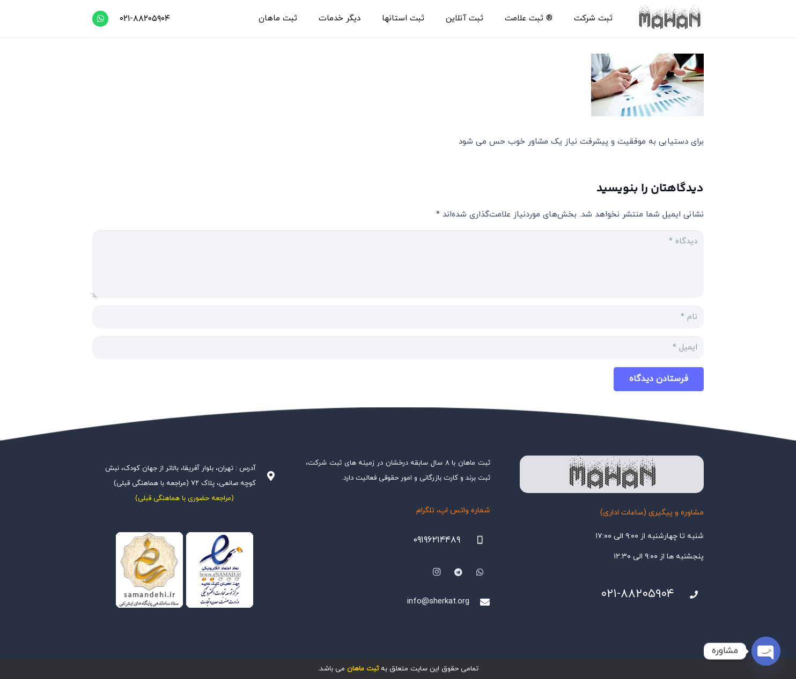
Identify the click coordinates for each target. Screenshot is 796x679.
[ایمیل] (398, 348)
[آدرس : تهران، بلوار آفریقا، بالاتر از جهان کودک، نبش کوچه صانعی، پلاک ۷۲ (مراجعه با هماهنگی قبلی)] (266, 476)
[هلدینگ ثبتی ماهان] (669, 18)
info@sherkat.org (438, 601)
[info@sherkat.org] (479, 602)
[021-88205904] (689, 595)
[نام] (398, 317)
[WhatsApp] (100, 19)
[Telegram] (458, 572)
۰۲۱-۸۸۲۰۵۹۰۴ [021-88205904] (637, 594)
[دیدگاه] (398, 264)
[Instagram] (436, 572)
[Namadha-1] (184, 570)
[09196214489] (475, 540)
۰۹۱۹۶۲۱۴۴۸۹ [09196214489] (436, 540)
